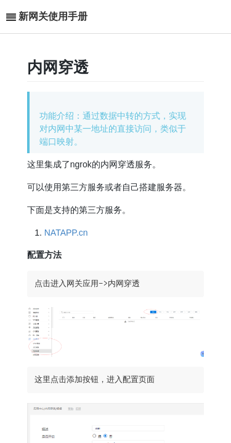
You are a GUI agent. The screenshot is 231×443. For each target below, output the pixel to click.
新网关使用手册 (52, 16)
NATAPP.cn (66, 232)
